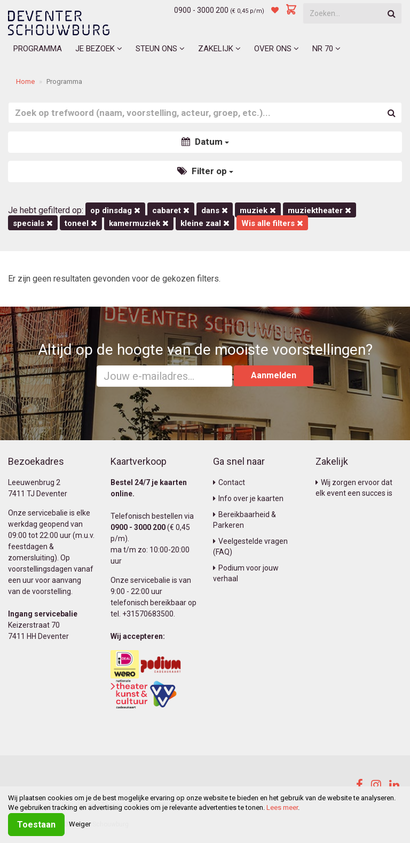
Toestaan (36, 824)
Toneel (81, 223)
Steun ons (160, 48)
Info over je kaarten (248, 498)
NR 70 (326, 48)
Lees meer (282, 807)
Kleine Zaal (205, 223)
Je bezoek (98, 48)
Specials (33, 223)
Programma (37, 48)
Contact (229, 482)
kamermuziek (139, 223)
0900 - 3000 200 (201, 10)
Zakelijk (219, 48)
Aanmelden (273, 375)
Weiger (80, 824)
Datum (205, 141)
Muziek (258, 210)
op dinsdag (115, 210)
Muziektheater (319, 210)
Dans (214, 210)
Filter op (205, 171)
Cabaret (171, 210)
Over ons (276, 48)
